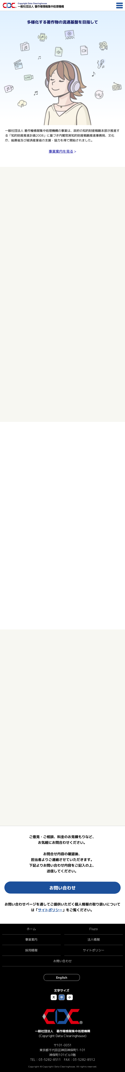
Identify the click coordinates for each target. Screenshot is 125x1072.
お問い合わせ (62, 887)
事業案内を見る (61, 151)
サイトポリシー (50, 909)
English (61, 977)
